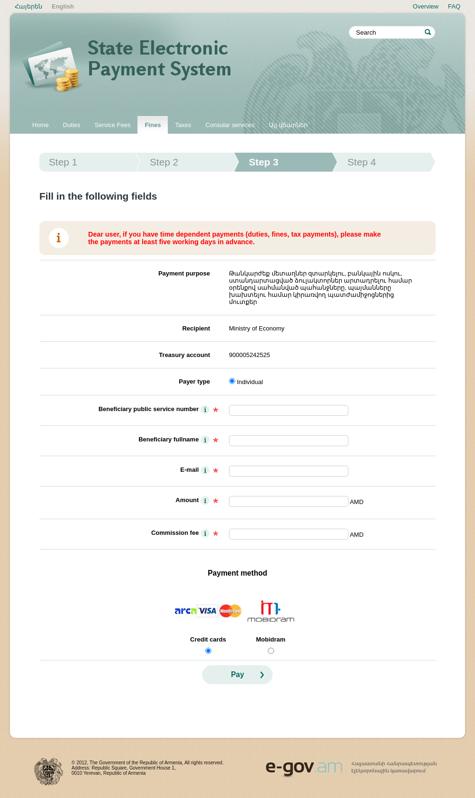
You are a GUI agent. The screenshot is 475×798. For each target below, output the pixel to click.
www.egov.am (351, 765)
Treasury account (184, 354)
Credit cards (208, 639)
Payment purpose (184, 273)
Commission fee (175, 532)
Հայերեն (28, 6)
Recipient (196, 328)
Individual (250, 381)
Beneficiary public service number (149, 409)
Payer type (194, 381)
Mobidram (270, 639)
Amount (187, 500)
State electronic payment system (185, 67)
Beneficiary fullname (168, 439)
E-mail (189, 469)
